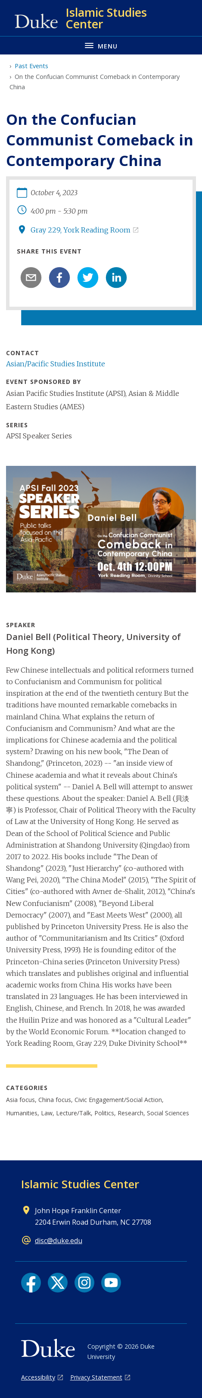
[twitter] (88, 277)
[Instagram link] (84, 1282)
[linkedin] (116, 277)
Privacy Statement (96, 1377)
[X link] (58, 1282)
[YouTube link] (111, 1282)
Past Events (31, 66)
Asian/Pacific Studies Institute (55, 363)
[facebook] (59, 277)
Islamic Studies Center (80, 1184)
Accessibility (38, 1377)
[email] (31, 277)
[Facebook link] (31, 1282)
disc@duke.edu (58, 1240)
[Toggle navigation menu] (101, 45)
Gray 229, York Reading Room (81, 230)
